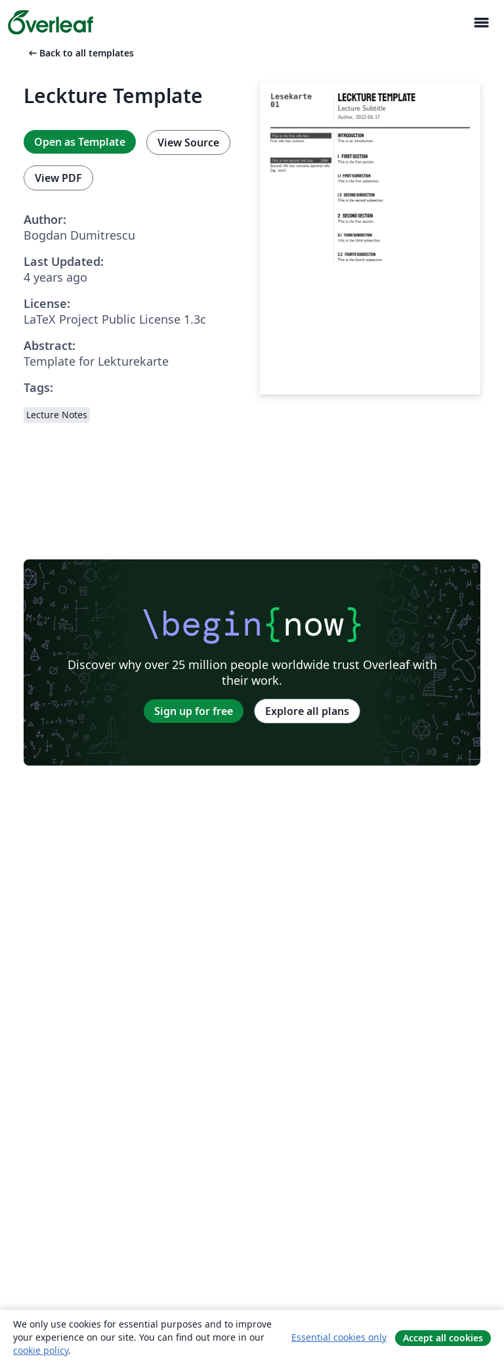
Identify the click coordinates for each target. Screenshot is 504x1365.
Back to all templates (80, 53)
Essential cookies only (339, 1337)
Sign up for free (193, 711)
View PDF (58, 178)
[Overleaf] (50, 22)
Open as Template (79, 142)
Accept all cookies (443, 1338)
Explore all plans (307, 711)
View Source (188, 142)
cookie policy (40, 1350)
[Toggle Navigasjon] (481, 22)
